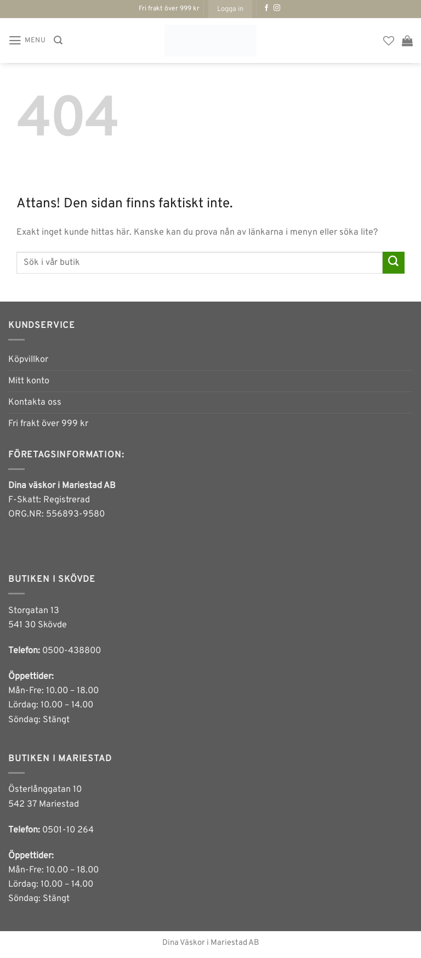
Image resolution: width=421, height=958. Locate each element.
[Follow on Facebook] (266, 8)
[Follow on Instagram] (277, 8)
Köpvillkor (28, 359)
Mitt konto (28, 381)
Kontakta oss (34, 402)
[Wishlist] (388, 41)
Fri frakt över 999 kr (48, 423)
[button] (230, 9)
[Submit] (394, 263)
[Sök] (58, 40)
